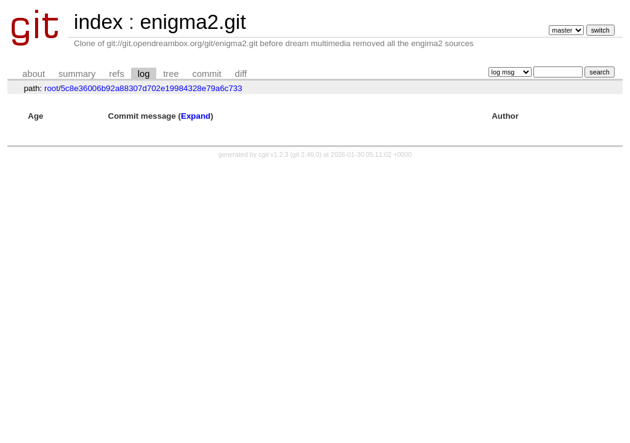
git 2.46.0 (305, 154)
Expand (195, 116)
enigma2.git (192, 21)
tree (170, 74)
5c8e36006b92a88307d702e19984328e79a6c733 (151, 88)
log (144, 74)
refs (116, 74)
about (33, 74)
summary (76, 74)
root (51, 88)
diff (241, 74)
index (98, 21)
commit (207, 74)
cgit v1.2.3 (273, 154)
